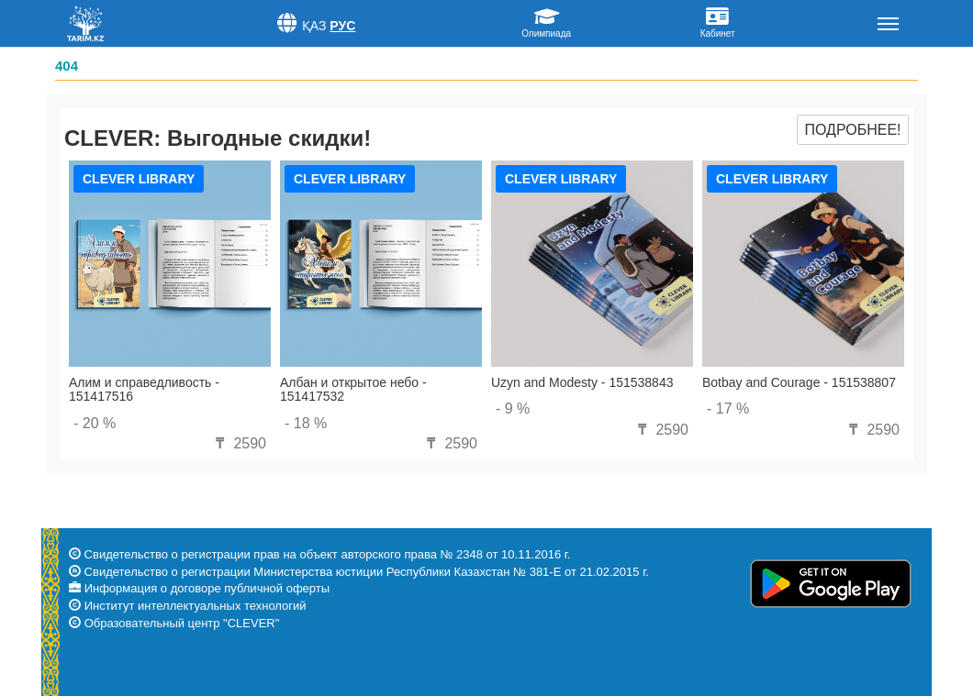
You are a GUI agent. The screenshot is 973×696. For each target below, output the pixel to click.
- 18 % (306, 423)
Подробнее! (852, 130)
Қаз (314, 25)
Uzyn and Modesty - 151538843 (582, 382)
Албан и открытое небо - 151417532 (353, 389)
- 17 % (728, 408)
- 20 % (94, 423)
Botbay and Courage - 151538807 (799, 382)
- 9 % (513, 408)
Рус (342, 25)
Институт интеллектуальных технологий (195, 606)
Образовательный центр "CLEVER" (182, 623)
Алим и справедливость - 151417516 (144, 389)
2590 (238, 443)
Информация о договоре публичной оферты (207, 588)
